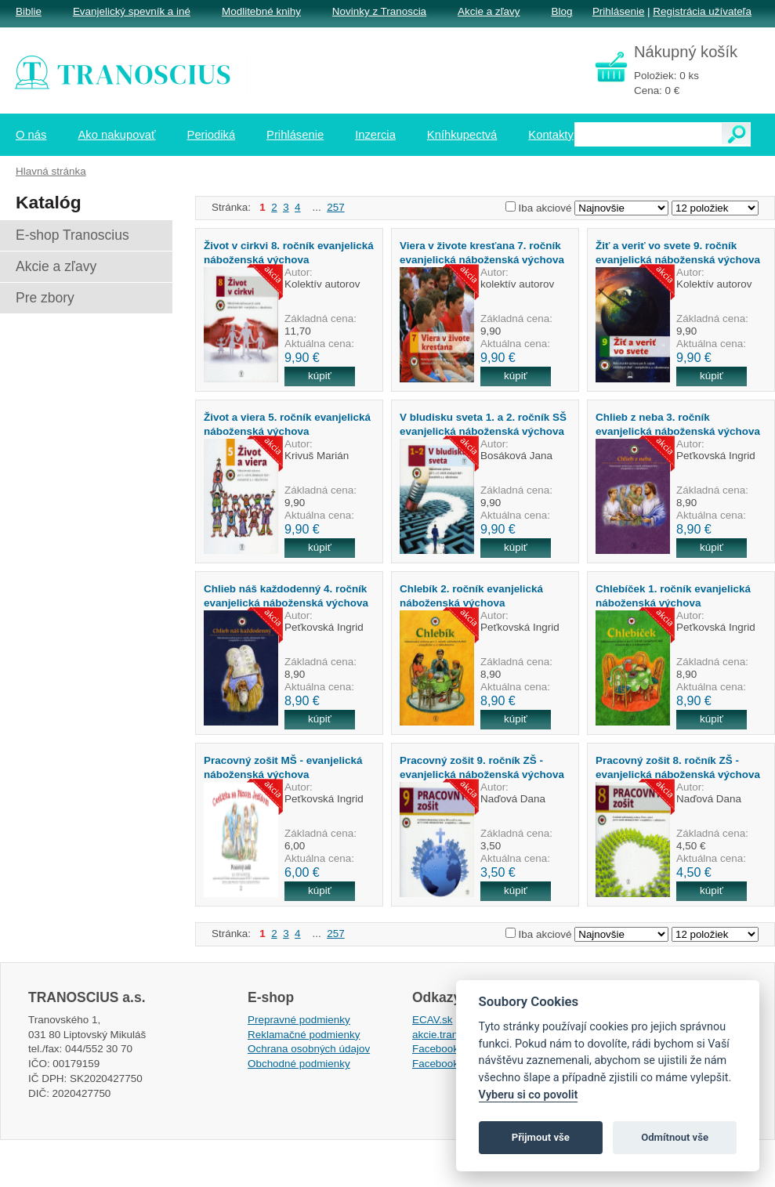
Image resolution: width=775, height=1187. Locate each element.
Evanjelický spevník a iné (131, 11)
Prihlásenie (618, 11)
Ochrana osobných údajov (309, 1049)
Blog (561, 11)
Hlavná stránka (51, 171)
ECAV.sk (432, 1020)
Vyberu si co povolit (528, 1095)
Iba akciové (545, 208)
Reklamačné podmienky (304, 1034)
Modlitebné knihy (261, 11)
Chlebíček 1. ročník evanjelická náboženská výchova (673, 595)
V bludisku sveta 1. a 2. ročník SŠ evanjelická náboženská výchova (483, 423)
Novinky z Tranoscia (379, 11)
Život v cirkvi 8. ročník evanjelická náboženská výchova (289, 252)
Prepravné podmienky (299, 1020)
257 (335, 207)
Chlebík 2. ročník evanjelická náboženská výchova (471, 595)
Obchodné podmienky (299, 1063)
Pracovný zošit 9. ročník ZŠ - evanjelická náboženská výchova (482, 767)
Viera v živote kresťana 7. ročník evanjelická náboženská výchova (482, 252)
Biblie (29, 11)
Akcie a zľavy (489, 11)
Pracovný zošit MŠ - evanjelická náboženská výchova (283, 767)
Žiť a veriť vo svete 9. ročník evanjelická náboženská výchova (678, 252)
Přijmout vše (541, 1137)
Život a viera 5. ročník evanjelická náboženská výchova (287, 423)
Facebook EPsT (449, 1063)
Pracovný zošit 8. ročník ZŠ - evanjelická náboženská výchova (678, 767)
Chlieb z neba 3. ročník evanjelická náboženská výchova (678, 423)
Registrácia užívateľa (702, 11)
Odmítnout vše (674, 1137)
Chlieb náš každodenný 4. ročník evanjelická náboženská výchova (286, 595)
